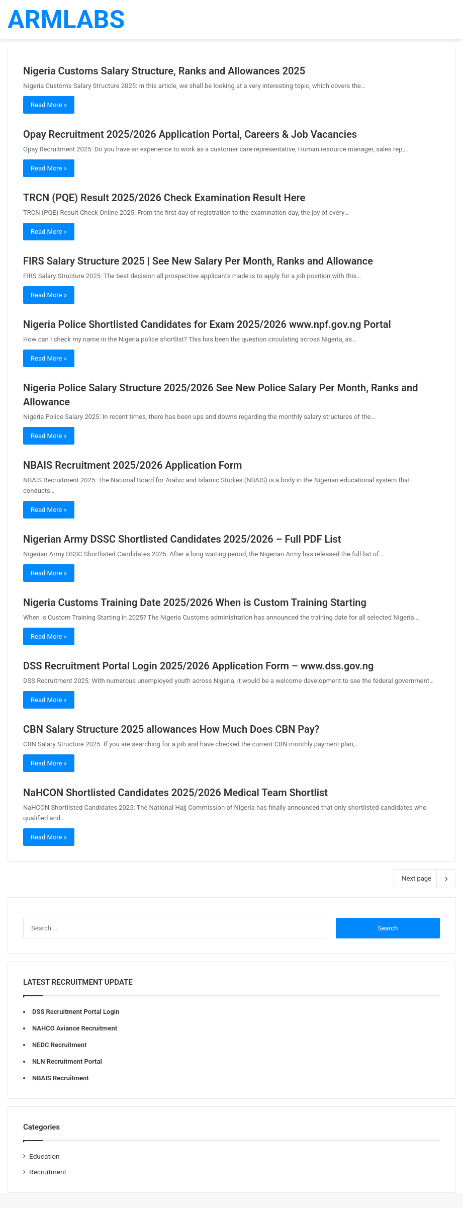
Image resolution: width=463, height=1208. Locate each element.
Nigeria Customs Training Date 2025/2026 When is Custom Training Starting (194, 602)
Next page (424, 879)
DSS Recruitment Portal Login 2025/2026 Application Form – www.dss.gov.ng (198, 666)
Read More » (49, 105)
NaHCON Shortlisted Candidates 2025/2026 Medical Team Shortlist (175, 793)
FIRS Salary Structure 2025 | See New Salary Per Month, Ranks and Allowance (198, 261)
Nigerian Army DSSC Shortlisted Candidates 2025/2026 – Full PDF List (182, 539)
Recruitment (47, 1172)
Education (44, 1156)
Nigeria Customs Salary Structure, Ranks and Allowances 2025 (164, 71)
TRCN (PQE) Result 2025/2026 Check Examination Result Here (164, 198)
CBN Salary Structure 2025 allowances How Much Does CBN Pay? (171, 729)
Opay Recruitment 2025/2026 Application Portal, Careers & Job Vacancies (190, 134)
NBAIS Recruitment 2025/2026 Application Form (132, 465)
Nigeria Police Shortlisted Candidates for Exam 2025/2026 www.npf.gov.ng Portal (207, 324)
